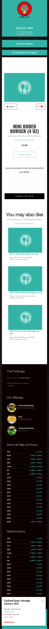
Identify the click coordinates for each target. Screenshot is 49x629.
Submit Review (24, 196)
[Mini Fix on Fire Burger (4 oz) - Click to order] (25, 329)
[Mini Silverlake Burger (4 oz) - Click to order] (25, 291)
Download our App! (24, 52)
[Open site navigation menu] (24, 23)
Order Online (24, 43)
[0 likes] (41, 107)
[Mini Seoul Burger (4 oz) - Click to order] (25, 252)
